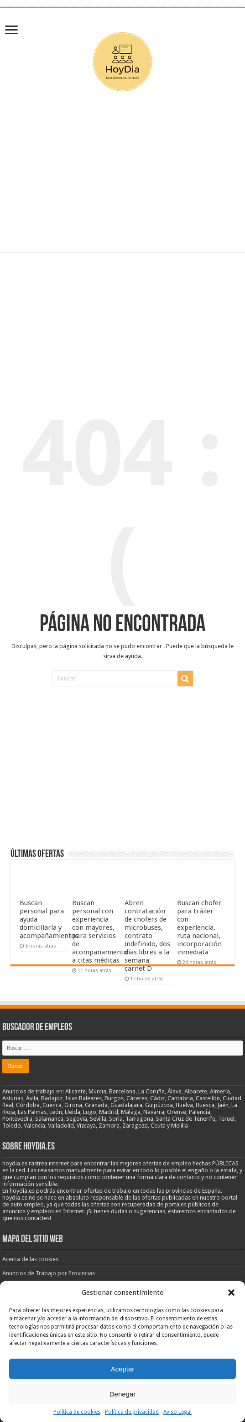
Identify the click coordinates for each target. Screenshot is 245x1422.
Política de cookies (76, 1412)
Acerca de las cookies (30, 1259)
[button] (231, 1292)
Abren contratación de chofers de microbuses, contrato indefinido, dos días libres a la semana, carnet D (147, 936)
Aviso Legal (177, 1412)
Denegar (122, 1394)
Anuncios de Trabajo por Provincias (48, 1273)
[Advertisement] (122, 179)
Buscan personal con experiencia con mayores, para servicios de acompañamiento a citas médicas (100, 931)
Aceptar (123, 1369)
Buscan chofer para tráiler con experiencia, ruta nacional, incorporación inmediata (199, 927)
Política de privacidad (132, 1412)
